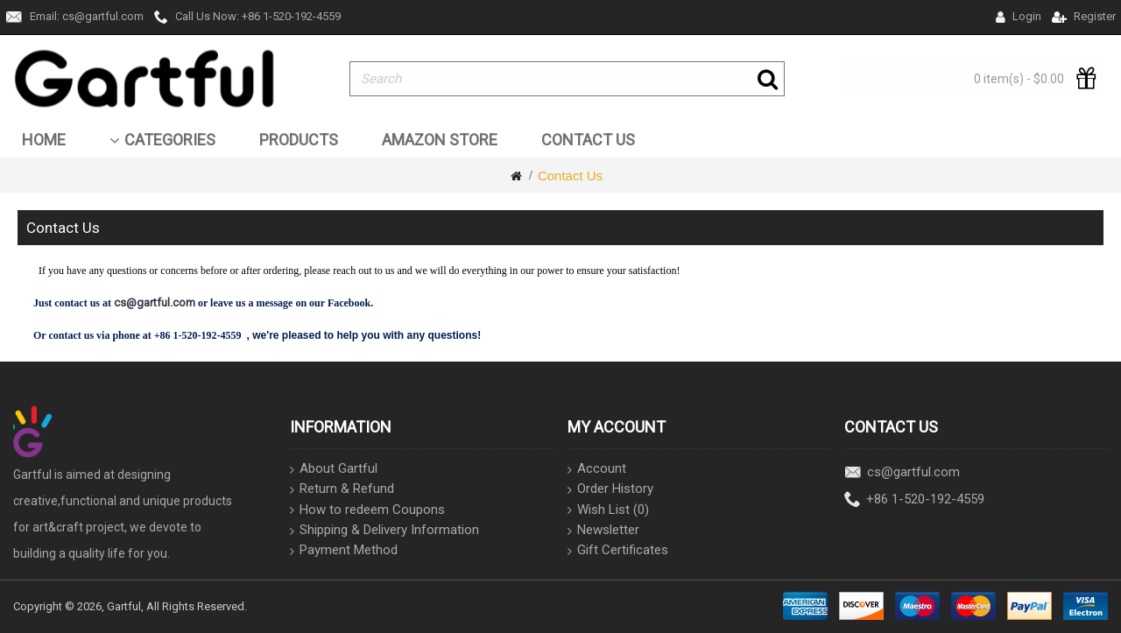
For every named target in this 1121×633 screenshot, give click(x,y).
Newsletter (603, 530)
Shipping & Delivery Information (384, 530)
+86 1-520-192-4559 (914, 500)
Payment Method (344, 550)
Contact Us (570, 175)
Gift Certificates (618, 550)
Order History (610, 489)
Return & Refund (342, 489)
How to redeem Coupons (367, 510)
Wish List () (608, 510)
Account (597, 469)
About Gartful (333, 469)
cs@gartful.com (902, 473)
